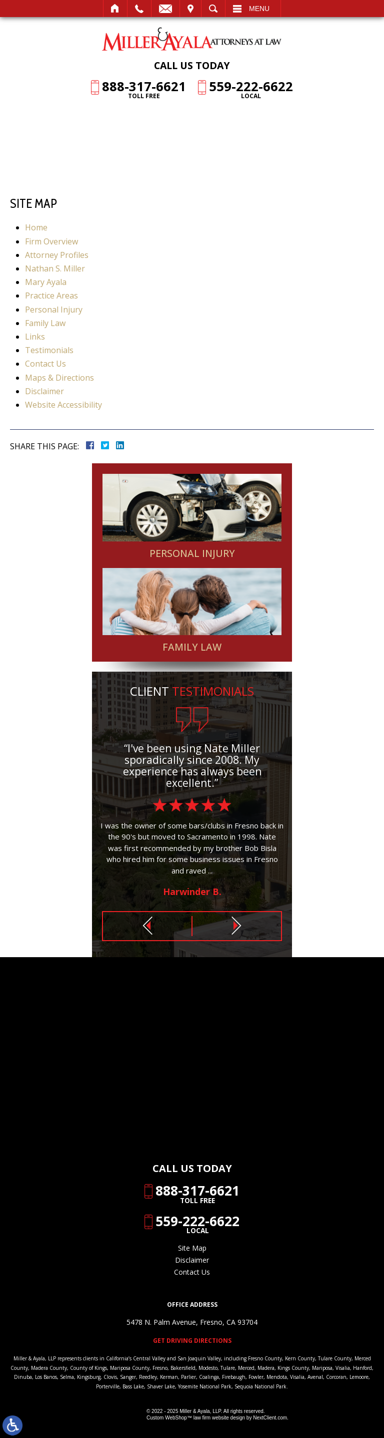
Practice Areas (51, 295)
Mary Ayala (45, 281)
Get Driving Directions (192, 1341)
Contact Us (45, 363)
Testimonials (49, 350)
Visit (190, 8)
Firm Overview (51, 241)
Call (139, 8)
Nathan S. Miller (55, 268)
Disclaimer (44, 391)
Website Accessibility (63, 404)
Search (213, 8)
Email (166, 8)
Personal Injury (53, 309)
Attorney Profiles (56, 254)
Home (115, 8)
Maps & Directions (59, 377)
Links (35, 336)
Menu (259, 9)
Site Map (192, 1248)
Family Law (45, 323)
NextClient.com (270, 1417)
